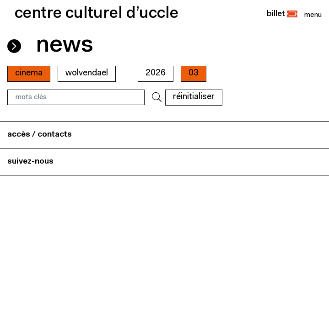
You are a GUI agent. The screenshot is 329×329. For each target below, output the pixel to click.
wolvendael (86, 73)
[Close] (313, 14)
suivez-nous (30, 161)
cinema (29, 73)
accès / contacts (39, 134)
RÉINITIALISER (194, 97)
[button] (282, 14)
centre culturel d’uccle (96, 14)
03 (194, 73)
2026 (156, 73)
